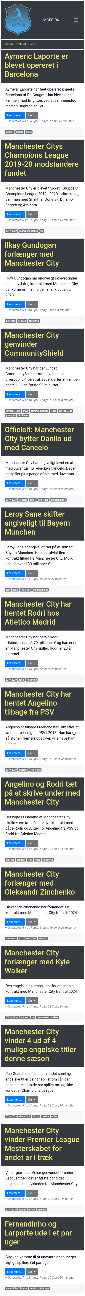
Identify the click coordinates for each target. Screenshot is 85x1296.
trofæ (54, 1116)
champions (24, 1116)
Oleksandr (31, 938)
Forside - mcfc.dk (15, 44)
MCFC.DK (51, 20)
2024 (21, 938)
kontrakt (22, 321)
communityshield (39, 411)
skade (29, 132)
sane (15, 590)
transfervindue (58, 500)
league (22, 1209)
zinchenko (23, 415)
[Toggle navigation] (76, 20)
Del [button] (30, 115)
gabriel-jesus (65, 411)
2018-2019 (11, 1116)
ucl (41, 231)
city (15, 1017)
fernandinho (12, 1288)
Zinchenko (11, 938)
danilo (33, 500)
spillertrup (34, 321)
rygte (37, 860)
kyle (32, 1017)
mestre (45, 1116)
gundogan (11, 321)
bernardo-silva (13, 411)
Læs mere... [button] (15, 115)
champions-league (28, 231)
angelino (23, 770)
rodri (21, 680)
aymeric (10, 132)
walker (54, 1017)
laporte (19, 132)
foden (53, 411)
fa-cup (36, 1116)
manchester (43, 1017)
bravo (25, 411)
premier (42, 1209)
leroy (8, 590)
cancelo (23, 500)
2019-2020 (11, 231)
